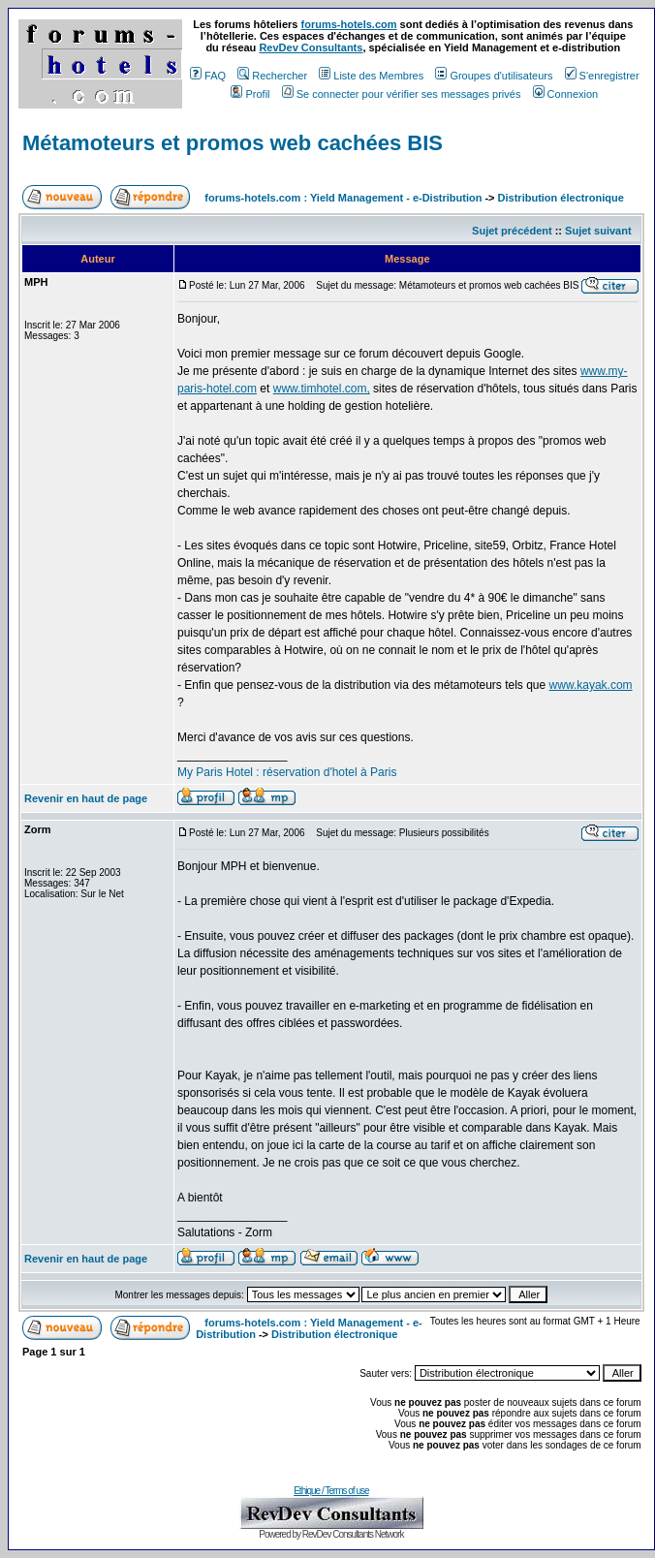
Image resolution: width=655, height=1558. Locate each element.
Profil (250, 94)
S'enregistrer (602, 75)
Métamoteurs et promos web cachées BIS (232, 143)
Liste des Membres (371, 75)
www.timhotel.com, (321, 388)
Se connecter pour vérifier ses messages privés (401, 94)
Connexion (566, 94)
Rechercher (272, 75)
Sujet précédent (512, 230)
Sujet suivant (598, 230)
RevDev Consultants (310, 47)
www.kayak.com (591, 685)
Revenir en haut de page (85, 798)
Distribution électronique (561, 197)
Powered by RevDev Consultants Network (331, 1534)
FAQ (208, 75)
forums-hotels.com (349, 24)
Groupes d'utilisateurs (493, 75)
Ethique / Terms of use (331, 1490)
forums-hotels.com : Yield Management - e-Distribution (343, 197)
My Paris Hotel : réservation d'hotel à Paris (286, 772)
